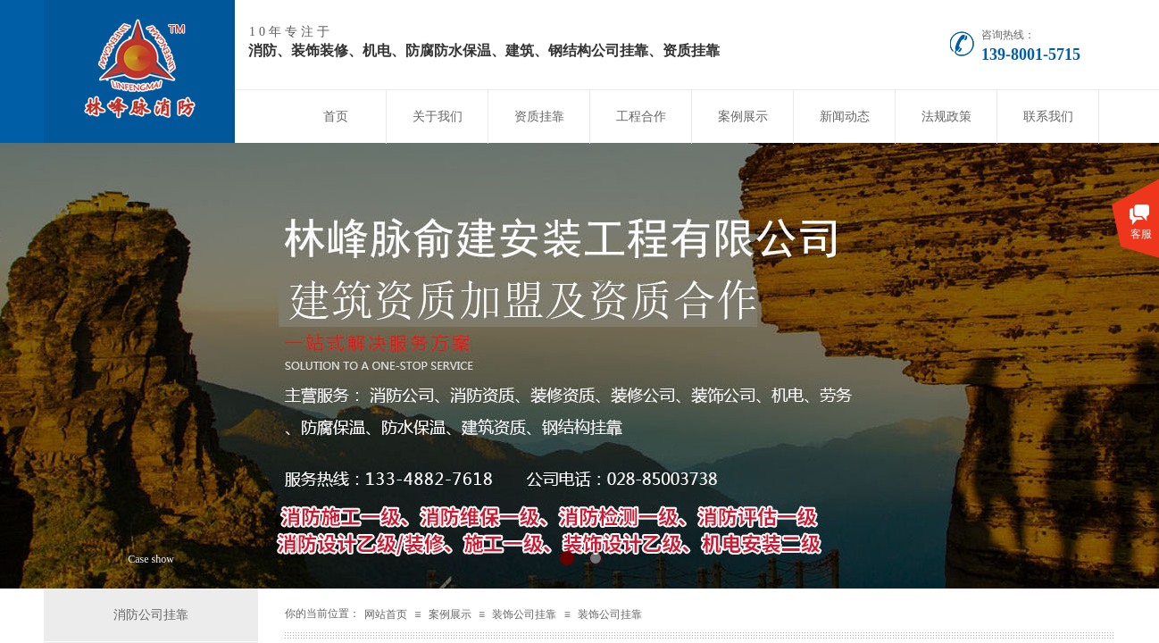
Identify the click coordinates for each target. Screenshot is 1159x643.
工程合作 (641, 116)
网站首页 (385, 614)
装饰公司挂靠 (524, 614)
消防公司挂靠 (150, 615)
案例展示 (743, 116)
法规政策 (946, 116)
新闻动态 (845, 116)
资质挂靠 (539, 116)
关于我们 (438, 116)
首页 (335, 116)
